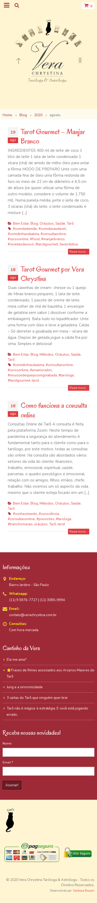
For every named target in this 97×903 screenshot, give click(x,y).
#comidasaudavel (52, 228)
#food (35, 239)
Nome (7, 743)
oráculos (41, 524)
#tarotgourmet (46, 244)
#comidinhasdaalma (23, 233)
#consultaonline (53, 233)
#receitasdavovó (21, 244)
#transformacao (20, 524)
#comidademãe (25, 228)
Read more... (79, 252)
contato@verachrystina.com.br (33, 614)
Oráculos (47, 223)
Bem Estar (21, 223)
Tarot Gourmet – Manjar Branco (53, 136)
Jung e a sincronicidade (25, 687)
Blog (34, 223)
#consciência (49, 513)
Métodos (47, 354)
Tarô (70, 223)
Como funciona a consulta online (54, 410)
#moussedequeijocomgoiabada (32, 375)
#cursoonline (18, 239)
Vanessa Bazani (83, 891)
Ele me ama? (16, 659)
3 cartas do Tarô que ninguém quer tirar (37, 697)
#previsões (45, 518)
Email (8, 762)
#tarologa (66, 375)
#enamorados (41, 370)
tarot (35, 380)
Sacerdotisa (68, 244)
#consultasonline (59, 364)
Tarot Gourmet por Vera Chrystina (52, 274)
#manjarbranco (53, 239)
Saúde (60, 223)
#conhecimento (25, 513)
